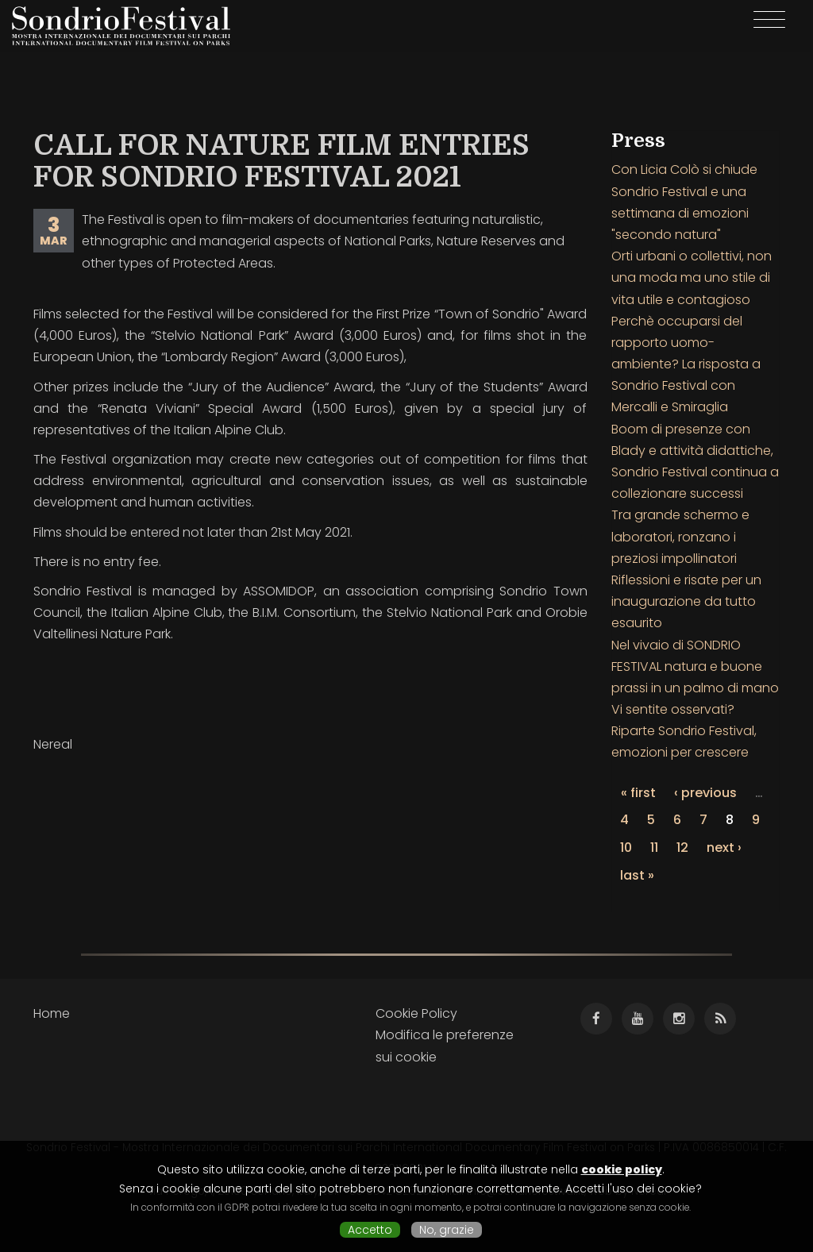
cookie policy (621, 1169)
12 (682, 847)
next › (724, 847)
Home (51, 1013)
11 (654, 847)
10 (626, 847)
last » (637, 875)
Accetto (370, 1230)
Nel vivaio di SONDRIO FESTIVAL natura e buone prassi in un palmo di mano (695, 666)
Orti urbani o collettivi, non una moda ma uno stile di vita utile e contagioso (691, 277)
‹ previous (705, 793)
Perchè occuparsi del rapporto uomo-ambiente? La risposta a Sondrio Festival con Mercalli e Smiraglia (686, 364)
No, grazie (446, 1230)
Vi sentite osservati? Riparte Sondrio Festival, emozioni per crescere (684, 730)
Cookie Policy (416, 1013)
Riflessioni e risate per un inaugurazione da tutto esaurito (686, 601)
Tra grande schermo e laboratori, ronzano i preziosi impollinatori (680, 536)
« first (638, 793)
